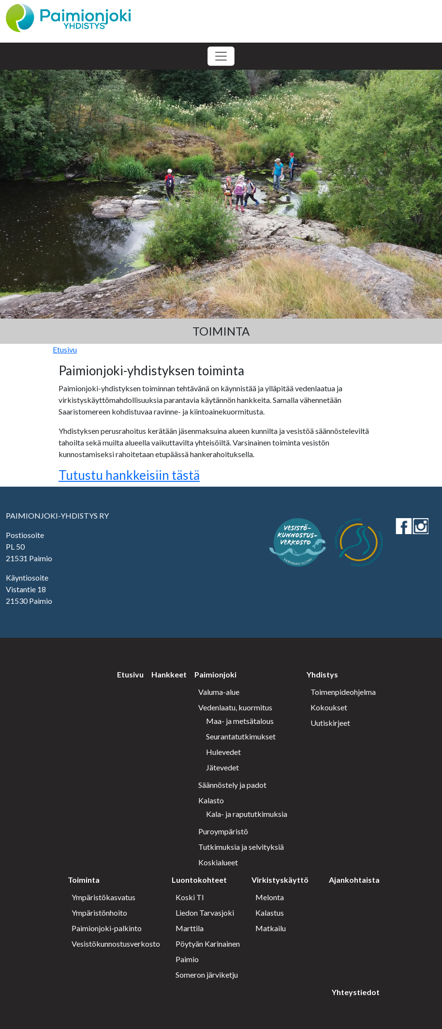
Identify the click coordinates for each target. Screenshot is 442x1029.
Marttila (190, 928)
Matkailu (270, 928)
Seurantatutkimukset (241, 736)
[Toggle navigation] (221, 56)
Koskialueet (218, 862)
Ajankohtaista (354, 879)
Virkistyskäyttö (280, 879)
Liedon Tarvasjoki (205, 912)
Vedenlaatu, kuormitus (235, 707)
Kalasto (211, 800)
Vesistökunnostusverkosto (116, 943)
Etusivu (65, 349)
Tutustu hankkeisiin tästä (129, 475)
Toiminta (84, 879)
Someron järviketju (207, 974)
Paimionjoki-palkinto (107, 928)
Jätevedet (222, 767)
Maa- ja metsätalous (240, 720)
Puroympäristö (223, 831)
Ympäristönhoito (99, 912)
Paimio (187, 959)
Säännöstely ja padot (232, 784)
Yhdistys (322, 674)
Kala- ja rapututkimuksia (246, 813)
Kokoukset (328, 707)
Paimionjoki (215, 674)
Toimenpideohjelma (343, 691)
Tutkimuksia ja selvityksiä (241, 846)
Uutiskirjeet (330, 722)
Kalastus (269, 912)
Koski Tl (190, 897)
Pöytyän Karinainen (208, 943)
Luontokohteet (199, 879)
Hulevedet (223, 751)
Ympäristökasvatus (103, 897)
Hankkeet (169, 674)
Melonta (269, 897)
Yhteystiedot (356, 992)
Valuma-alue (218, 691)
